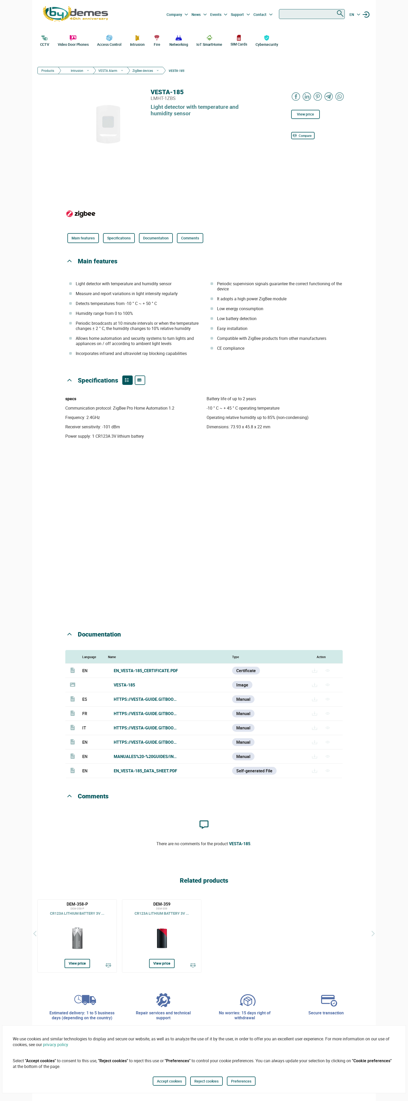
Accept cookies (169, 1081)
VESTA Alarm (107, 70)
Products (47, 70)
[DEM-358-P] (77, 936)
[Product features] (127, 380)
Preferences (241, 1081)
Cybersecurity (267, 40)
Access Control (109, 40)
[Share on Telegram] (328, 96)
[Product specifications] (140, 380)
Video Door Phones (73, 40)
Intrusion (137, 40)
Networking (178, 40)
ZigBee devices (142, 70)
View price (305, 114)
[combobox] (312, 14)
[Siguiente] (373, 933)
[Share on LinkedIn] (307, 96)
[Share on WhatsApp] (339, 96)
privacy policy (55, 1044)
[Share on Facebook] (296, 96)
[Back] (34, 933)
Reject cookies (206, 1081)
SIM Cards (239, 40)
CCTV (44, 40)
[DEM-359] (161, 936)
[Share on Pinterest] (318, 96)
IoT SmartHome (209, 40)
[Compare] (303, 135)
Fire (157, 40)
